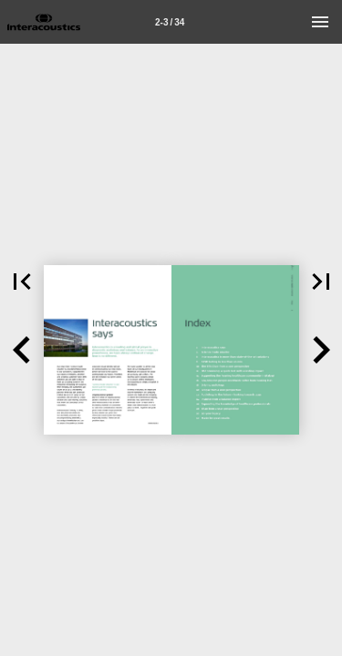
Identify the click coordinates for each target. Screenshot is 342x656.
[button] (22, 350)
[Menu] (320, 22)
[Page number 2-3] (169, 22)
